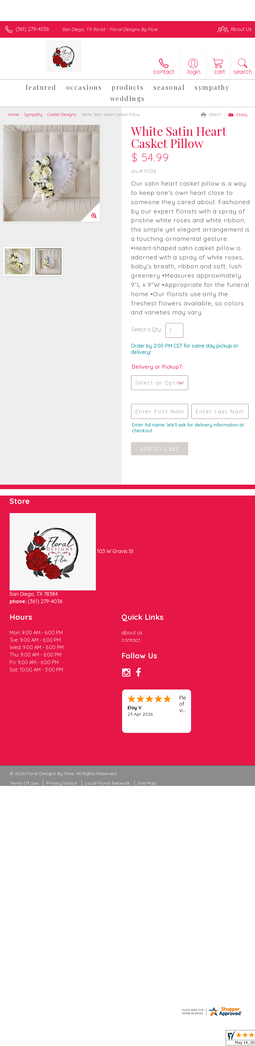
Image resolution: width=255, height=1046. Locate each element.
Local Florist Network (107, 783)
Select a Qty (146, 329)
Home (13, 114)
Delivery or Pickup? (157, 367)
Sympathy (33, 114)
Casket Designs (61, 114)
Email (238, 115)
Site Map (147, 783)
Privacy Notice (61, 783)
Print (211, 115)
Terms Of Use (24, 783)
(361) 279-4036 (32, 29)
